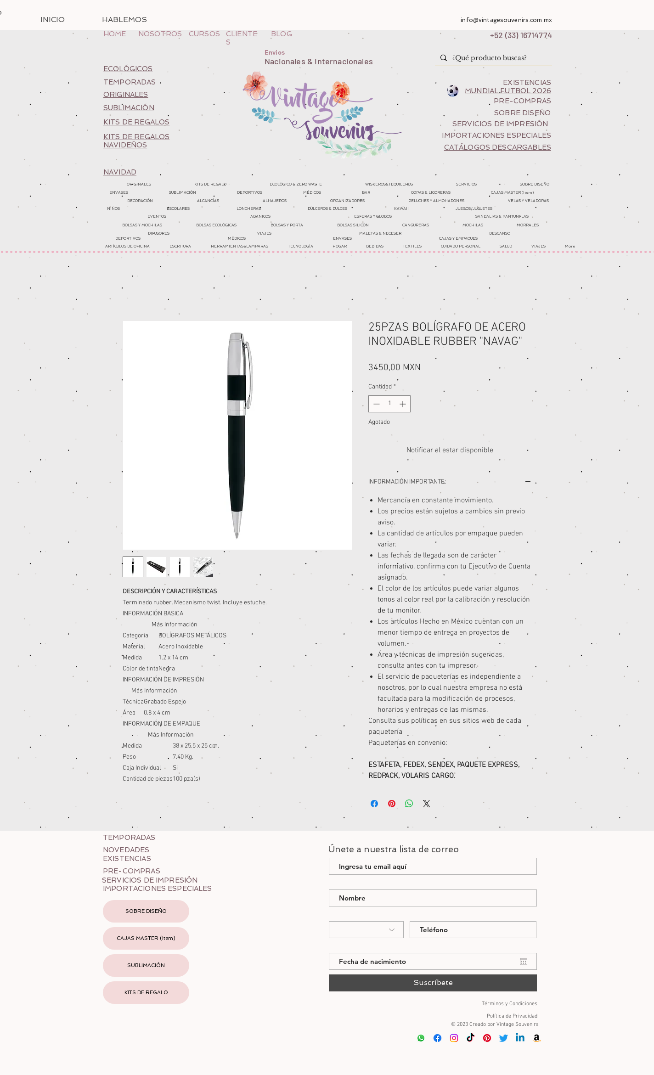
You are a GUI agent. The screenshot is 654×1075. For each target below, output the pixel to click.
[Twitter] (503, 1038)
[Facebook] (437, 1038)
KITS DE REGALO (146, 993)
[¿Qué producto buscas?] (492, 58)
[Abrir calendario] (523, 961)
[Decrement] (375, 404)
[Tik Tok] (470, 1038)
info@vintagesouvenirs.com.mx (506, 20)
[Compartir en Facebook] (374, 803)
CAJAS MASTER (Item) (146, 938)
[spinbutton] (389, 404)
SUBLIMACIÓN (146, 965)
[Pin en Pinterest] (391, 803)
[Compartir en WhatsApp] (409, 803)
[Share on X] (426, 803)
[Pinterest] (487, 1038)
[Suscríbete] (433, 982)
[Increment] (403, 404)
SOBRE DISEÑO (146, 911)
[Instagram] (454, 1038)
